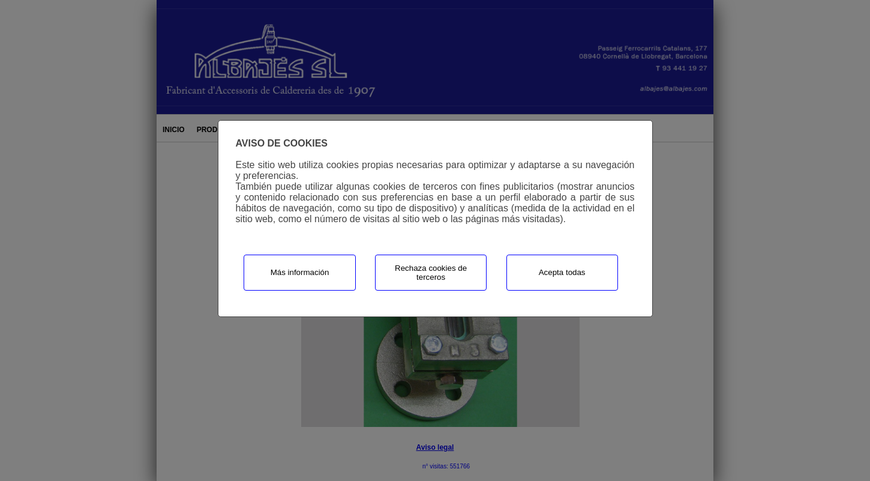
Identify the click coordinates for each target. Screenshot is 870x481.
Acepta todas (562, 272)
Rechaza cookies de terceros (431, 273)
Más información (300, 272)
